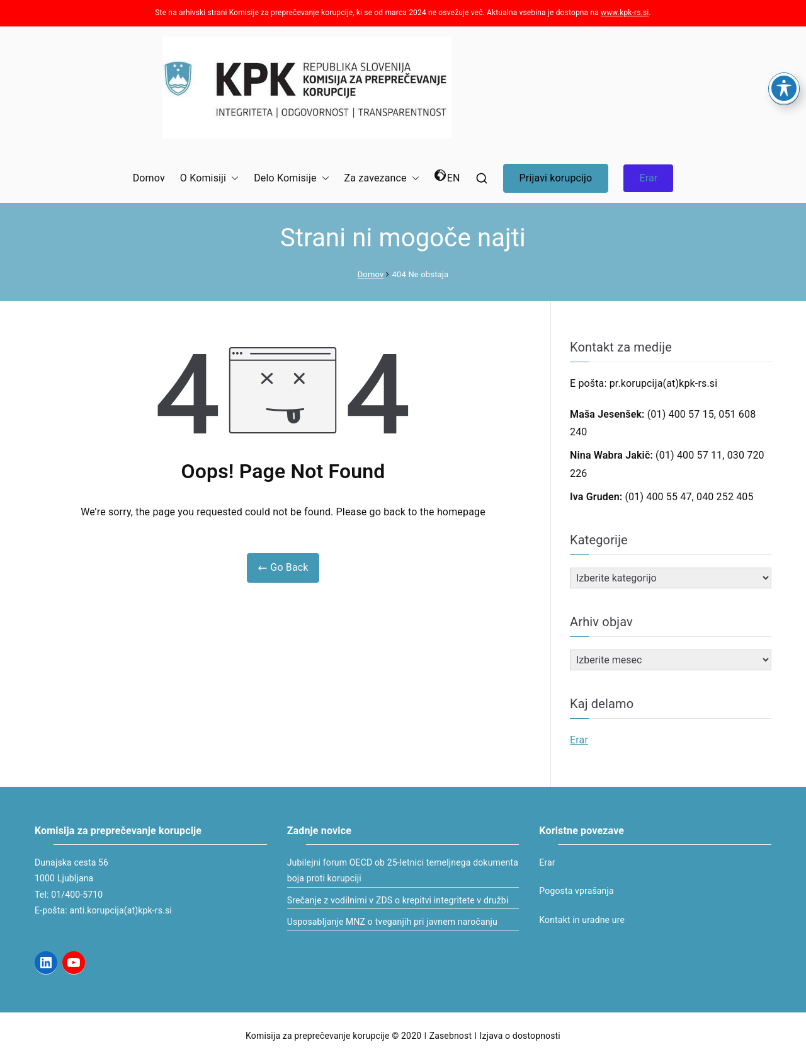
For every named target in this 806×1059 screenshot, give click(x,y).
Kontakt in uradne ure (582, 920)
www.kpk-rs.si (625, 12)
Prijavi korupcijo (556, 178)
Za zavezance (381, 178)
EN (447, 176)
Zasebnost (450, 1036)
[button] (232, 178)
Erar (648, 178)
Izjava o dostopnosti (520, 1036)
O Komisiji (209, 178)
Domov (149, 178)
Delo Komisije (291, 178)
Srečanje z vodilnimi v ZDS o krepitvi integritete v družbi (398, 900)
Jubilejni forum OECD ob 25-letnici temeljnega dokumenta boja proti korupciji (402, 870)
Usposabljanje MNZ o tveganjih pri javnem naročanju (392, 922)
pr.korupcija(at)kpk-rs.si (664, 383)
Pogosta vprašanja (576, 891)
